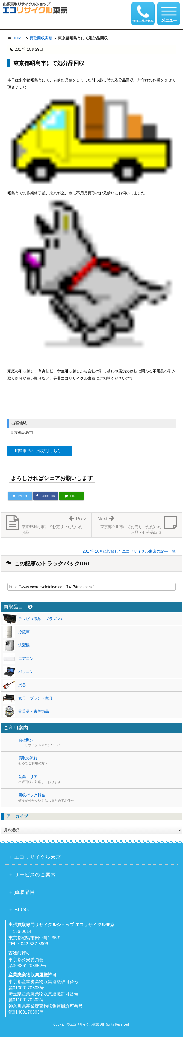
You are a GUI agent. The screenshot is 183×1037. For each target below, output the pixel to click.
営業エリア (100, 779)
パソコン (26, 671)
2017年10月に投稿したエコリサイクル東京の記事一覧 (129, 551)
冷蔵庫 (24, 632)
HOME (18, 38)
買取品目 (18, 607)
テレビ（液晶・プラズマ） (41, 619)
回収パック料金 (100, 798)
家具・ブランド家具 (35, 698)
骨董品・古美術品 (33, 711)
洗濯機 (24, 645)
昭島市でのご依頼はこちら (38, 451)
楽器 (22, 685)
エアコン (26, 658)
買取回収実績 (40, 38)
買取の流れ (100, 761)
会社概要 (100, 742)
